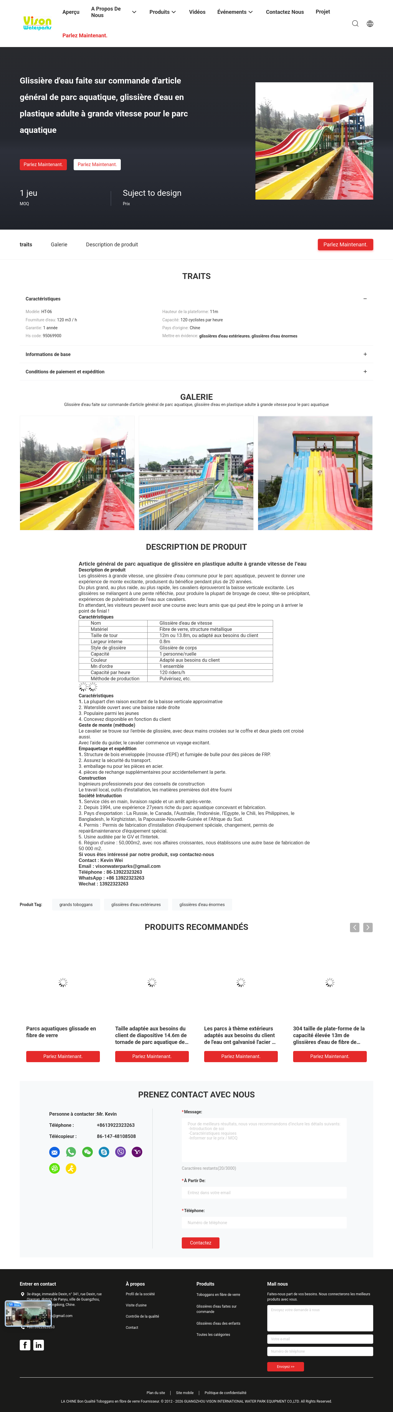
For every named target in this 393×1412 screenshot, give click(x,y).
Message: (193, 1111)
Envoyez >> (285, 1367)
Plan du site (156, 1393)
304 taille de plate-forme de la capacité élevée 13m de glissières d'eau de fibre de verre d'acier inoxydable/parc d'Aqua (329, 1042)
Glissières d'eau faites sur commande (216, 1309)
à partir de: (194, 1180)
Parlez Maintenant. (43, 164)
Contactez (200, 1243)
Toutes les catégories (213, 1335)
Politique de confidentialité (226, 1393)
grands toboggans (76, 904)
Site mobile (185, 1393)
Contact (132, 1328)
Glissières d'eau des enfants (218, 1323)
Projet (323, 12)
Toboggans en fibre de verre (218, 1295)
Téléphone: (194, 1210)
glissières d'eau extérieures (136, 904)
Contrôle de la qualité (142, 1316)
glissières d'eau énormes (202, 904)
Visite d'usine (136, 1305)
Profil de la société (140, 1294)
